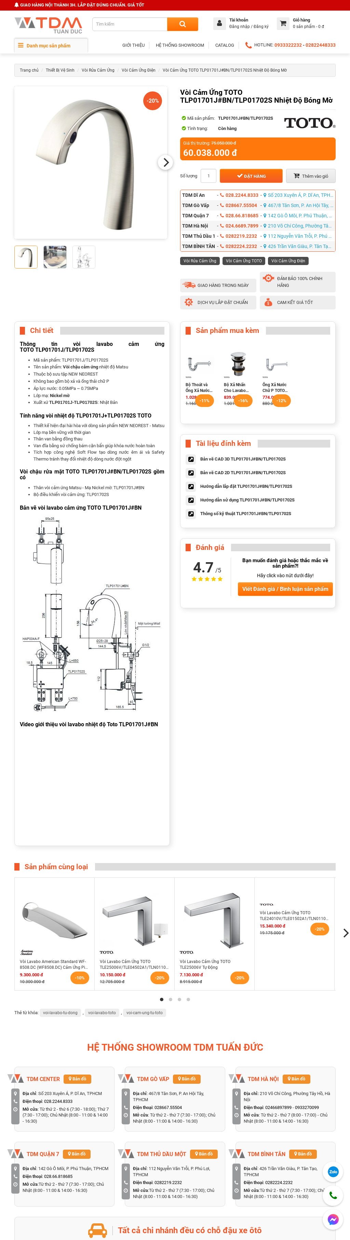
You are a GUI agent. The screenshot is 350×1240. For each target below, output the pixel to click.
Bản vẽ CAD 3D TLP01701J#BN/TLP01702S (243, 459)
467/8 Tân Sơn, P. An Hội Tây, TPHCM (300, 205)
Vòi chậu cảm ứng (80, 366)
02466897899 (278, 1107)
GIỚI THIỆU (133, 45)
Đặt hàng (251, 176)
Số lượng (188, 175)
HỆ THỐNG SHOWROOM (180, 45)
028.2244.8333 (239, 195)
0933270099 (307, 1107)
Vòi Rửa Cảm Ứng (98, 70)
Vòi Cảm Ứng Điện (139, 70)
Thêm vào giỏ (311, 176)
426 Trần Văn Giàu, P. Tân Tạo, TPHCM (300, 246)
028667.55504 (238, 205)
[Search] (182, 24)
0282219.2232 (238, 236)
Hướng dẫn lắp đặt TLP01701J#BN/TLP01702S (246, 486)
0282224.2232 (238, 246)
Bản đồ (77, 1078)
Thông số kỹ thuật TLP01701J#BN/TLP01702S (245, 513)
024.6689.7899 (239, 226)
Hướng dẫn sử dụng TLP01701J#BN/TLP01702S (247, 499)
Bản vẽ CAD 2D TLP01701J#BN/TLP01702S (243, 472)
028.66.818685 (239, 215)
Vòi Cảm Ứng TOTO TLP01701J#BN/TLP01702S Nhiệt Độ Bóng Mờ (225, 70)
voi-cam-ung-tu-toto (144, 1012)
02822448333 (321, 45)
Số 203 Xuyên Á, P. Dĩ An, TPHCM (300, 195)
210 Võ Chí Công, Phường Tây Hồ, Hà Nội (300, 226)
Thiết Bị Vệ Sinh (60, 70)
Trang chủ (29, 70)
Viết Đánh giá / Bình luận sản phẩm (285, 589)
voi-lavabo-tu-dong (60, 1012)
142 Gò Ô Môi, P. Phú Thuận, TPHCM (300, 215)
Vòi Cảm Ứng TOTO (244, 261)
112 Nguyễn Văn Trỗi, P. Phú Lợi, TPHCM (300, 236)
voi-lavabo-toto (102, 1012)
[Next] (165, 162)
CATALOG (224, 45)
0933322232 (288, 45)
